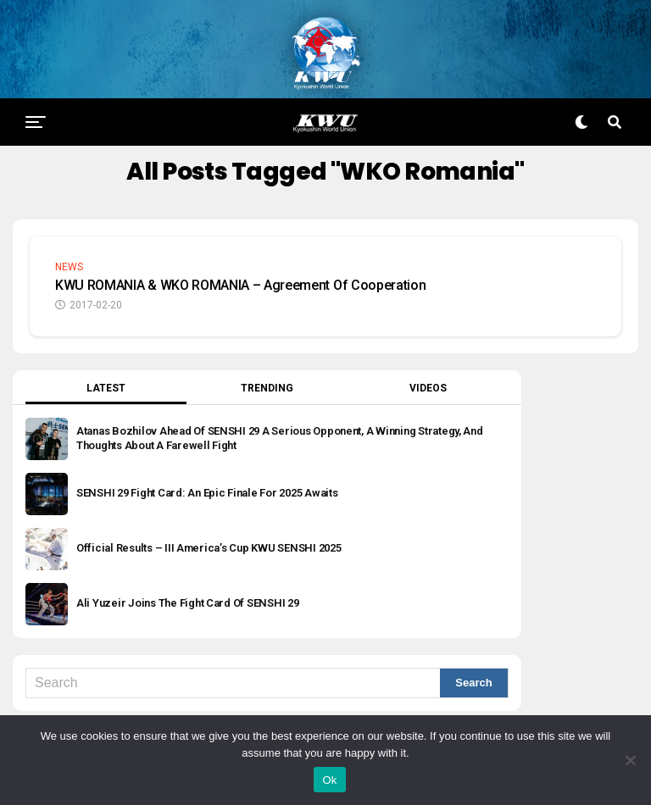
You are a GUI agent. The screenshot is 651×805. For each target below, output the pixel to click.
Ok (329, 780)
